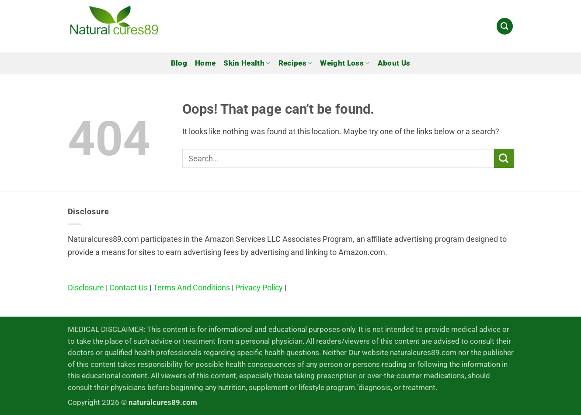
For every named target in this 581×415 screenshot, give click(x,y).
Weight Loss (344, 63)
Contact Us (128, 287)
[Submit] (504, 158)
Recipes (295, 63)
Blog (179, 63)
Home (205, 63)
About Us (394, 63)
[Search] (505, 26)
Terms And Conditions (191, 287)
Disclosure (86, 287)
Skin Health (246, 63)
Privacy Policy (259, 287)
